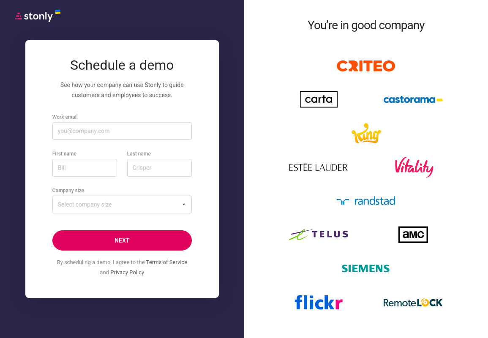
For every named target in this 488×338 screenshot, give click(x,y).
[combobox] (122, 204)
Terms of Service (166, 262)
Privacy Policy (127, 272)
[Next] (122, 240)
